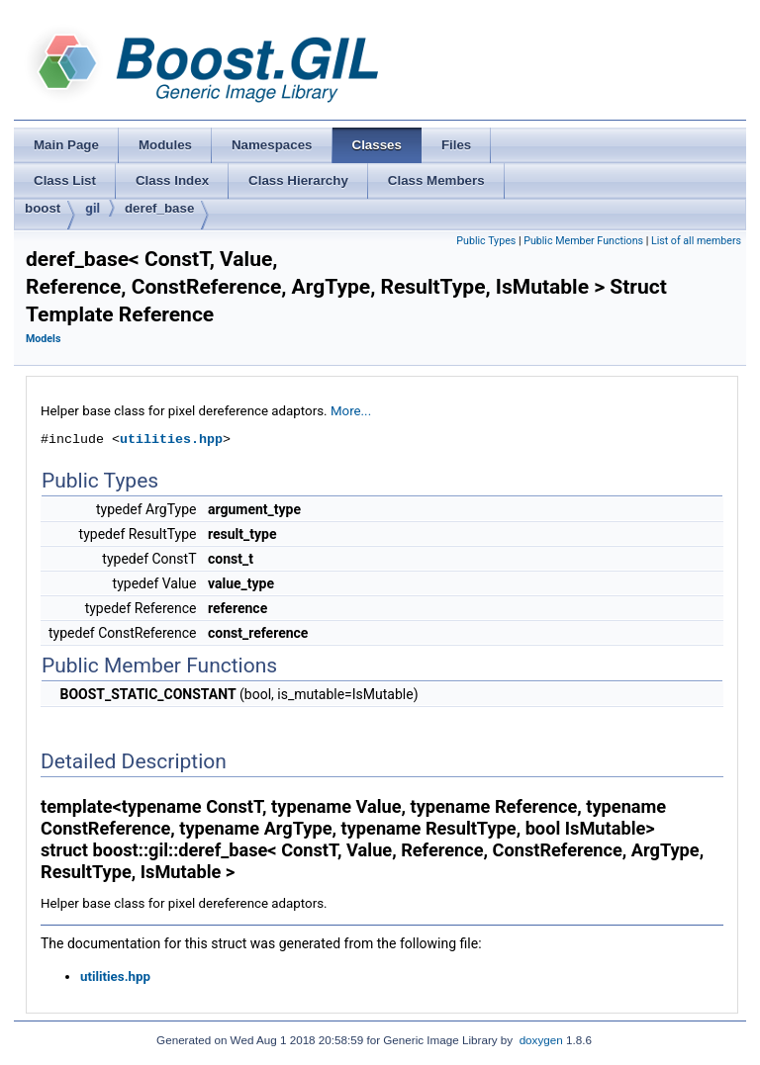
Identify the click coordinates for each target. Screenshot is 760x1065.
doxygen (541, 1039)
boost (42, 208)
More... (351, 410)
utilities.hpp (171, 439)
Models (43, 338)
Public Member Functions (583, 240)
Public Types (486, 240)
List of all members (696, 240)
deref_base (159, 208)
